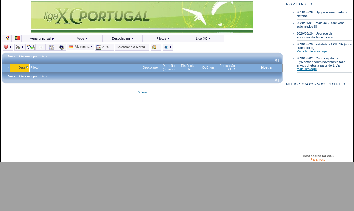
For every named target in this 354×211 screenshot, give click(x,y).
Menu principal (42, 38)
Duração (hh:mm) (168, 67)
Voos (82, 38)
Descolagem (122, 38)
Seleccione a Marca (132, 47)
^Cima (142, 92)
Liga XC (203, 38)
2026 (104, 47)
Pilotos (163, 38)
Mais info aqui (307, 69)
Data (23, 67)
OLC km (208, 67)
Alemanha (81, 46)
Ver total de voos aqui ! (313, 51)
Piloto (34, 67)
